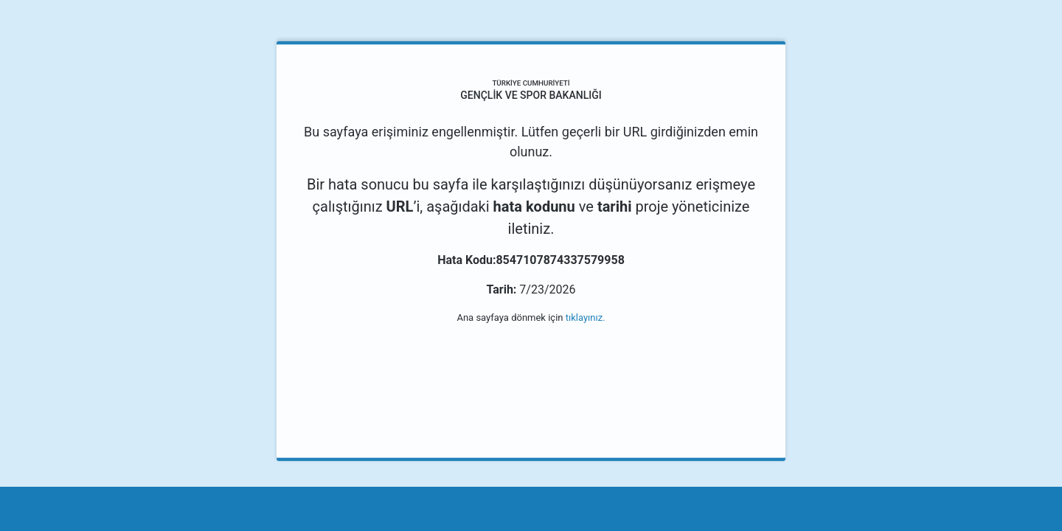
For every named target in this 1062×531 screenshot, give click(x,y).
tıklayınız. (585, 317)
